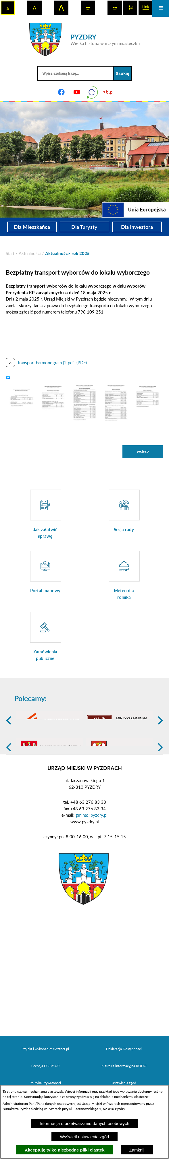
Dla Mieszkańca (32, 227)
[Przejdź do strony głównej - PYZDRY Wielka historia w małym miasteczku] (84, 39)
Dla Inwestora (137, 227)
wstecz (143, 451)
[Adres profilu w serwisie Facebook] (61, 92)
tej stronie (14, 1096)
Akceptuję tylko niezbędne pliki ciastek (65, 1149)
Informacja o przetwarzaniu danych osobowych (84, 1123)
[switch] (88, 8)
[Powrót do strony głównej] (10, 253)
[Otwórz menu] (160, 8)
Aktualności (30, 253)
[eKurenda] (92, 92)
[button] (21, 401)
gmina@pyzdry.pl (91, 848)
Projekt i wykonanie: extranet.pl (45, 1082)
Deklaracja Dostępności (124, 1082)
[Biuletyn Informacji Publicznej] (108, 92)
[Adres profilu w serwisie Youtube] (77, 92)
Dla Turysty (84, 227)
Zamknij (137, 1149)
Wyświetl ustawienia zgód (84, 1136)
